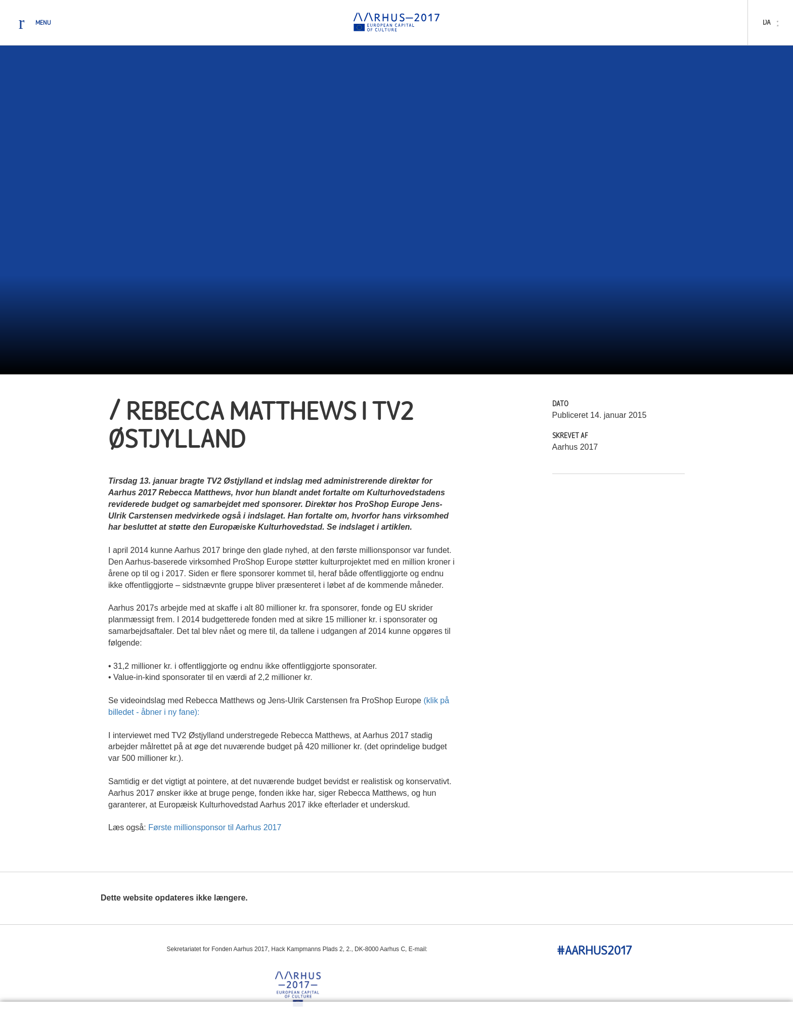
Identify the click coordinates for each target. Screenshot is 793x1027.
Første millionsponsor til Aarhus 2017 (214, 827)
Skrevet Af (570, 436)
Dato (560, 404)
